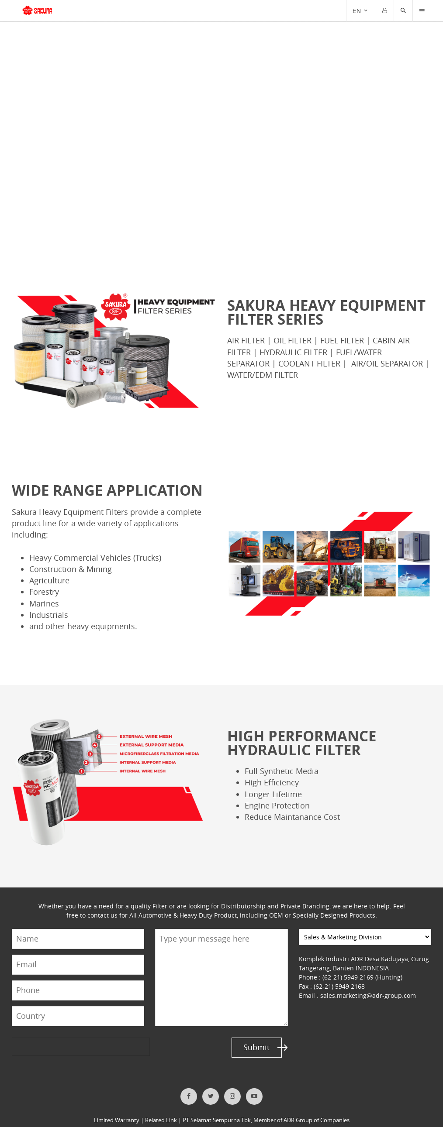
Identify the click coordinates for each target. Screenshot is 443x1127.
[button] (403, 11)
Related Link (161, 1108)
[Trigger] (422, 11)
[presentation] (45, 1035)
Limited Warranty (117, 1108)
